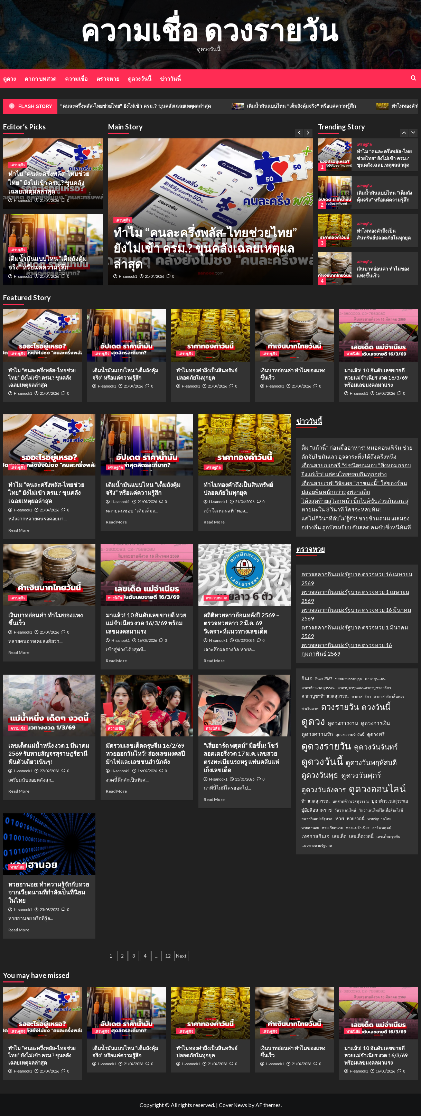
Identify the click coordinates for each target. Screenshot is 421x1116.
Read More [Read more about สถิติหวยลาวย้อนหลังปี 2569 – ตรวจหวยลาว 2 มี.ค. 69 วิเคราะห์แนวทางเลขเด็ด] (214, 660)
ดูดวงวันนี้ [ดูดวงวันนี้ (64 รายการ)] (322, 761)
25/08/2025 (49, 909)
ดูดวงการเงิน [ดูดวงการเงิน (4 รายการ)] (375, 723)
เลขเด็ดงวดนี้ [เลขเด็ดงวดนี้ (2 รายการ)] (361, 836)
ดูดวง (9, 78)
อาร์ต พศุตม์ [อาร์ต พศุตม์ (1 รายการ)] (381, 827)
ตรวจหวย (107, 78)
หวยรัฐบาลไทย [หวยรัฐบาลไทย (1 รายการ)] (379, 818)
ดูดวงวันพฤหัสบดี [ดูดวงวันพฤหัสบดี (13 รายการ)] (371, 762)
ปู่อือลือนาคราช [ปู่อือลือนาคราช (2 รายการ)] (316, 810)
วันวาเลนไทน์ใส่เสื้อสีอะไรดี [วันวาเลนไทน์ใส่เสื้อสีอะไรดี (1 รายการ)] (381, 810)
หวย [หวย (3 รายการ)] (339, 818)
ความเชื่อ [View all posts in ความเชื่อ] (18, 728)
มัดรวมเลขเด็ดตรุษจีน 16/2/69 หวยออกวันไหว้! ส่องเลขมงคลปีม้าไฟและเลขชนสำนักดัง (145, 754)
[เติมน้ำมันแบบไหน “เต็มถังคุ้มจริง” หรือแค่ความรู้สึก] (334, 192)
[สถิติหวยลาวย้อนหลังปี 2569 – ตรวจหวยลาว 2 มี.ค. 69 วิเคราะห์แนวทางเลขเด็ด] (244, 575)
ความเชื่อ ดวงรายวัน (209, 29)
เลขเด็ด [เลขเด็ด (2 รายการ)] (339, 836)
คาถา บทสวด (40, 78)
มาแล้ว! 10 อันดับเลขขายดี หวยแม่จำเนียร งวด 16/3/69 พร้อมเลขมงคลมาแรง (376, 377)
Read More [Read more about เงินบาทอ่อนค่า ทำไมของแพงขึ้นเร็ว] (18, 652)
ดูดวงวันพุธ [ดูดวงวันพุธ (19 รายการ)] (319, 775)
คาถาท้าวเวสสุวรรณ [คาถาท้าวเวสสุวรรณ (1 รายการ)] (318, 687)
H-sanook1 (128, 276)
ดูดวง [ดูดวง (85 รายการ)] (313, 721)
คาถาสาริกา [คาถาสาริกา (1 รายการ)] (361, 696)
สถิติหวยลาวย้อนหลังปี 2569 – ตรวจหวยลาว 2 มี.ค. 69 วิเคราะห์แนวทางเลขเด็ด (241, 623)
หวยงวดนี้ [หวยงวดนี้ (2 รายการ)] (356, 818)
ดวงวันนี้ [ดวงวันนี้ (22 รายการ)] (376, 707)
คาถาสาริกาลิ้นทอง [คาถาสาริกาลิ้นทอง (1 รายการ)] (389, 696)
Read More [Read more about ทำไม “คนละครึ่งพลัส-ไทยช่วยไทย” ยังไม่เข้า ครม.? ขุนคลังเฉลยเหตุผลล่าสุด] (18, 530)
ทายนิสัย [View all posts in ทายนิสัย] (353, 353)
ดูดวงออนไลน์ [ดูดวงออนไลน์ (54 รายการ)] (377, 788)
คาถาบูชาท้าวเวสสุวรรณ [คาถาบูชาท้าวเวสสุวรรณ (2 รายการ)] (325, 696)
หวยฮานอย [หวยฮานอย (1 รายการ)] (310, 827)
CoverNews (233, 1105)
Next (181, 956)
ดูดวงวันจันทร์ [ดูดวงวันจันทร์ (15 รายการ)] (376, 746)
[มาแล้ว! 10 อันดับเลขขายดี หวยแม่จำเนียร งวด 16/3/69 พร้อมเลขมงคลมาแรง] (378, 335)
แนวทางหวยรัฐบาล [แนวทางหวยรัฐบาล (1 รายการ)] (316, 845)
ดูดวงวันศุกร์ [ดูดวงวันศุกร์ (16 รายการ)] (361, 775)
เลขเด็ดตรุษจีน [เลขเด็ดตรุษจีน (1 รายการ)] (388, 836)
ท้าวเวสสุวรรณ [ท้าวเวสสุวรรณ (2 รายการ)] (315, 801)
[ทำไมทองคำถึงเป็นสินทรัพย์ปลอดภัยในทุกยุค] (334, 230)
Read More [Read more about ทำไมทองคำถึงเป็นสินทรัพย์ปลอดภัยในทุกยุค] (214, 522)
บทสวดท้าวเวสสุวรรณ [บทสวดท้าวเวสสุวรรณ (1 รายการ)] (351, 801)
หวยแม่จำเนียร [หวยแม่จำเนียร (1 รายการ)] (357, 827)
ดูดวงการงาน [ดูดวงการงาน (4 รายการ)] (343, 723)
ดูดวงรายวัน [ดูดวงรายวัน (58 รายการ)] (326, 746)
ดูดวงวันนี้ (139, 78)
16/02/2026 (147, 771)
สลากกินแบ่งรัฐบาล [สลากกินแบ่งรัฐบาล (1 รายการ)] (317, 818)
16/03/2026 (385, 393)
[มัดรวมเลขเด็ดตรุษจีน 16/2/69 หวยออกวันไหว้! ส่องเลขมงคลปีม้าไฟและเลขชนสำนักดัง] (147, 705)
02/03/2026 (244, 640)
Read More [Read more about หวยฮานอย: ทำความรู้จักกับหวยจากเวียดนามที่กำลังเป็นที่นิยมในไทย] (18, 929)
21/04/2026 (154, 276)
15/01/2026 (244, 779)
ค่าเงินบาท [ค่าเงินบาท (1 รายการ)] (309, 708)
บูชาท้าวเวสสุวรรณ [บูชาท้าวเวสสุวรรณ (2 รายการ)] (390, 801)
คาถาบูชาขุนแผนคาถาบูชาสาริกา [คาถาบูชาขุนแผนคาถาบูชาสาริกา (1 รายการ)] (364, 687)
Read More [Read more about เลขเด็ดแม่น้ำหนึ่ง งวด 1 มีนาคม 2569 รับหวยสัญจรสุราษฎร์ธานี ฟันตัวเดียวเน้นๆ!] (18, 791)
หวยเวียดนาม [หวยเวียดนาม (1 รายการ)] (332, 827)
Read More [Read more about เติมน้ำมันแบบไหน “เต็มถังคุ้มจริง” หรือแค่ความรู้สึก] (116, 522)
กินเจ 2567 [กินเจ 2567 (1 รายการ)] (323, 678)
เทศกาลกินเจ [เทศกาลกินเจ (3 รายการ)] (315, 836)
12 (168, 956)
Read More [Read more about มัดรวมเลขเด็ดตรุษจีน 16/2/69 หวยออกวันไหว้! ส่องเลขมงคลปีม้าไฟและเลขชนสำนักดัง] (116, 791)
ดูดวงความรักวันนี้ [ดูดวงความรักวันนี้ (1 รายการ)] (350, 734)
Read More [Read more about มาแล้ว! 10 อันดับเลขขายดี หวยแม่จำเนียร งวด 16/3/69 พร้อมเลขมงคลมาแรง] (116, 660)
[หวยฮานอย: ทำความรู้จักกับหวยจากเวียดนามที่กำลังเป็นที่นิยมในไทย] (49, 844)
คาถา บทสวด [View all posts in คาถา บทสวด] (216, 598)
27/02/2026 (49, 771)
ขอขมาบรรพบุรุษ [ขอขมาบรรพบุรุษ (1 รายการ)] (348, 678)
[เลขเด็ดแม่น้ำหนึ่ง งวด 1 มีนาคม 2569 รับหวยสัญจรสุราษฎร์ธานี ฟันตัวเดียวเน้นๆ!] (49, 705)
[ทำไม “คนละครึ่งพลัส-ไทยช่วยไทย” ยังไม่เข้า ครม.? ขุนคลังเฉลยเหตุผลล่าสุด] (334, 154)
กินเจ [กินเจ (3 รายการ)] (306, 678)
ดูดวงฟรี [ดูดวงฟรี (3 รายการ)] (376, 734)
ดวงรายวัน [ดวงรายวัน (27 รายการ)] (340, 707)
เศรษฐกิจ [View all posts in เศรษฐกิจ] (122, 220)
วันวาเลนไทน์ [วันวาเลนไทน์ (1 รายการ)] (345, 810)
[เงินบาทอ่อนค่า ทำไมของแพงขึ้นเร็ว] (334, 268)
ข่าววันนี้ (170, 78)
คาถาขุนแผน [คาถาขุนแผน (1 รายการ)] (375, 678)
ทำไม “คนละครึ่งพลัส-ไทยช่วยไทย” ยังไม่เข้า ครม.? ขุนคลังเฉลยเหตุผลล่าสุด (143, 106)
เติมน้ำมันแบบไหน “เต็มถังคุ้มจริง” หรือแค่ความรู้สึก (316, 106)
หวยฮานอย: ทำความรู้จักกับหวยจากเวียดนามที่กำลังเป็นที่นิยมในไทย (48, 892)
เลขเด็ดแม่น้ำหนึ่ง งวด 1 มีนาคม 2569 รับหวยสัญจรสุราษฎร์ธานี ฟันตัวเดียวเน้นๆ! (48, 754)
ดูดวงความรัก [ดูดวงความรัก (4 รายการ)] (317, 734)
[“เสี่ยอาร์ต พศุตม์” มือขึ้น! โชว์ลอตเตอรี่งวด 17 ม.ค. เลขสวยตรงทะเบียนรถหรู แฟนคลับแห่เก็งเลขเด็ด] (244, 705)
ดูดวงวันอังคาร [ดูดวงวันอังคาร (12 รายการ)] (323, 789)
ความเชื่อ (76, 78)
